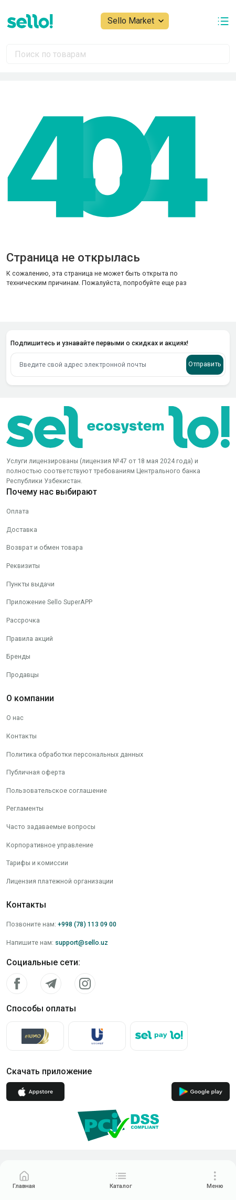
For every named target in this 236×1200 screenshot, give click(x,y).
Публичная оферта (35, 772)
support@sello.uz (81, 942)
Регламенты (25, 808)
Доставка (21, 529)
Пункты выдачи (30, 584)
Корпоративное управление (49, 845)
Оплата (17, 511)
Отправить (204, 364)
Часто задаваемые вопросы (50, 827)
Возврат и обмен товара (44, 547)
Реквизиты (23, 566)
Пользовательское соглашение (56, 790)
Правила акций (29, 638)
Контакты (21, 736)
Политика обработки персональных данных (74, 754)
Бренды (18, 656)
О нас (15, 718)
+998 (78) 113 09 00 (87, 924)
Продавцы (22, 675)
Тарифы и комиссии (37, 863)
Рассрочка (23, 620)
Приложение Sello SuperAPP (49, 602)
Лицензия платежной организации (59, 881)
